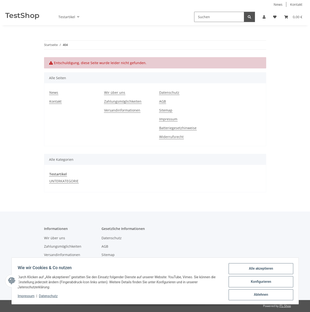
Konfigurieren (259, 282)
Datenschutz (49, 297)
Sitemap (165, 110)
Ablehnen (259, 295)
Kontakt (296, 4)
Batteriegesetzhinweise (178, 128)
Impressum (27, 297)
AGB (162, 101)
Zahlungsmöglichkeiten (122, 101)
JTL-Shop (285, 306)
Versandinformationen (122, 110)
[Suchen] (219, 17)
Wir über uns (114, 92)
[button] (264, 17)
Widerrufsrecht (171, 136)
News (278, 4)
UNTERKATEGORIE (64, 181)
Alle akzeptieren (259, 270)
